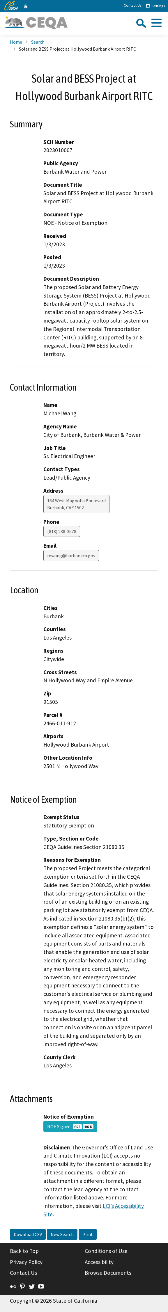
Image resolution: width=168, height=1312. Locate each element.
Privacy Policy (26, 1261)
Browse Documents (108, 1272)
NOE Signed (70, 1126)
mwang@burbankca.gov (71, 555)
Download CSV (28, 1234)
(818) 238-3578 (61, 531)
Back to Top (24, 1250)
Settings (155, 5)
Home (16, 42)
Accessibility (99, 1261)
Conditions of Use (106, 1250)
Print (87, 1234)
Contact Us (132, 5)
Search (38, 42)
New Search (62, 1234)
